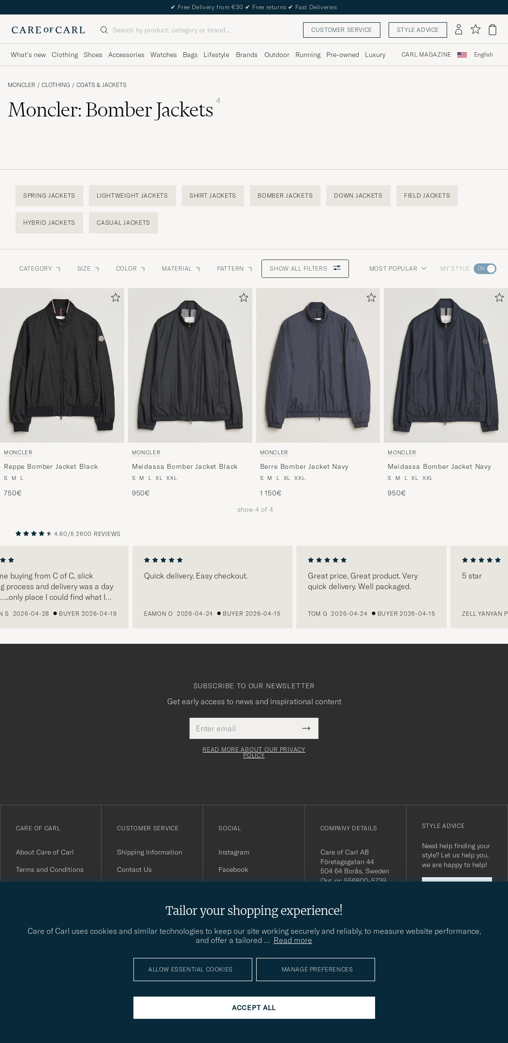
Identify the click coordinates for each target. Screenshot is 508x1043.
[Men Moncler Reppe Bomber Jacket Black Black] (62, 365)
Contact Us (134, 869)
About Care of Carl (45, 852)
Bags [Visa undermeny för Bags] (190, 54)
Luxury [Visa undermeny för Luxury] (375, 54)
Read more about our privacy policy (254, 752)
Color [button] (131, 268)
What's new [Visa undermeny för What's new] (28, 54)
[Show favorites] (475, 29)
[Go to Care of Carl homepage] (48, 30)
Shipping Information (149, 852)
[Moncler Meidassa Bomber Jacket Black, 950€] (190, 393)
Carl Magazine (426, 54)
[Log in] (458, 30)
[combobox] (483, 55)
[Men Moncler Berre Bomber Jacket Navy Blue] (318, 365)
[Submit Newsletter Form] (306, 728)
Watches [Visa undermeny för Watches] (163, 54)
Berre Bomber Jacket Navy (304, 466)
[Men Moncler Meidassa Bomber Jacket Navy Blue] (446, 365)
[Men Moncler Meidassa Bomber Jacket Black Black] (190, 365)
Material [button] (182, 268)
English (483, 54)
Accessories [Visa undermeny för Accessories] (126, 54)
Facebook (233, 869)
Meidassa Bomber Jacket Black (185, 466)
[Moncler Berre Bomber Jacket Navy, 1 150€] (318, 393)
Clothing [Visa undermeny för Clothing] (65, 54)
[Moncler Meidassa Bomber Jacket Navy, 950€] (446, 393)
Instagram (233, 852)
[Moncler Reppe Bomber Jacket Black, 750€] (62, 393)
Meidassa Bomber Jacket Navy (439, 466)
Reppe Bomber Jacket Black (51, 466)
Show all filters (305, 268)
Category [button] (40, 268)
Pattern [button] (235, 268)
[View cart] (492, 29)
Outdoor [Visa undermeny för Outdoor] (277, 54)
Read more (293, 940)
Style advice (418, 29)
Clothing (56, 85)
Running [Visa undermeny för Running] (307, 54)
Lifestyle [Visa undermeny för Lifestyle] (216, 54)
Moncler (21, 85)
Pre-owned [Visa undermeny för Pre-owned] (342, 54)
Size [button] (89, 268)
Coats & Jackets (101, 85)
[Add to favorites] (113, 299)
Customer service (341, 29)
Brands (247, 54)
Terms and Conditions (50, 869)
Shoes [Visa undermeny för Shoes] (93, 54)
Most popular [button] (398, 268)
